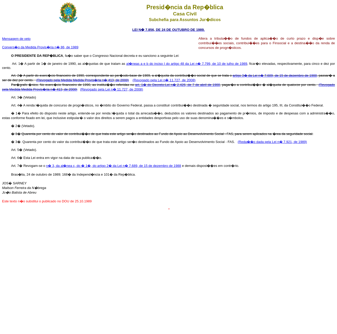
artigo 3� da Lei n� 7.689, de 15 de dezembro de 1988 (275, 75)
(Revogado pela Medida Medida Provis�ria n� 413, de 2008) (82, 80)
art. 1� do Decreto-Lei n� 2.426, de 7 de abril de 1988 (177, 85)
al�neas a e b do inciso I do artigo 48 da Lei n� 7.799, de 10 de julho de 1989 (186, 64)
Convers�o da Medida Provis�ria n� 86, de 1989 (40, 47)
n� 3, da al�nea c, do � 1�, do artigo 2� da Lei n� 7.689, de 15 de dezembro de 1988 (113, 166)
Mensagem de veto (16, 39)
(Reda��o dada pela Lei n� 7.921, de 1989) (272, 142)
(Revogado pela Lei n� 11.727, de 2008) (164, 80)
